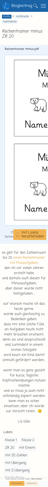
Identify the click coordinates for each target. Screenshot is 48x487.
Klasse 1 (11, 440)
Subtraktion (10, 22)
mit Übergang (15, 463)
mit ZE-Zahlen (16, 455)
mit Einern (27, 447)
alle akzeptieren (16, 483)
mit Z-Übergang (17, 470)
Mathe (6, 16)
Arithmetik (22, 16)
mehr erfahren (36, 479)
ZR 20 (9, 447)
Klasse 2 (28, 440)
